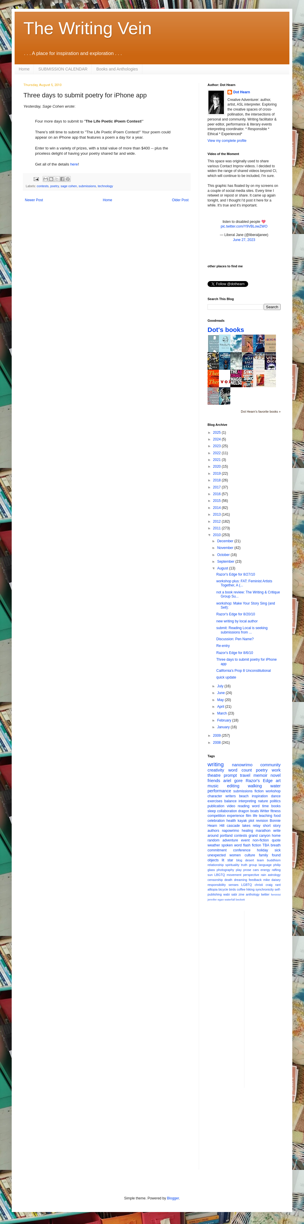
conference (242, 850)
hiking (250, 889)
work (276, 770)
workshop (273, 791)
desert (249, 860)
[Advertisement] (272, 998)
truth (244, 865)
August (223, 568)
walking (255, 786)
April (221, 707)
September (226, 562)
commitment (217, 850)
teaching (265, 816)
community (270, 764)
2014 (217, 508)
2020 (217, 466)
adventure (230, 840)
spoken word (231, 845)
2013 (217, 514)
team (260, 860)
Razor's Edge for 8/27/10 (235, 574)
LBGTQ (219, 875)
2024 (217, 439)
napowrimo (230, 831)
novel (276, 775)
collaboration (227, 811)
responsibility (217, 884)
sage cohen (69, 186)
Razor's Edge (259, 780)
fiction (259, 791)
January (224, 727)
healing (247, 831)
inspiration (260, 796)
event (245, 840)
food (277, 816)
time (265, 806)
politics (275, 801)
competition (216, 816)
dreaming (240, 880)
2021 (217, 460)
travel (245, 775)
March (222, 713)
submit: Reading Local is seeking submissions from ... (241, 630)
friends (214, 780)
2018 (217, 480)
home (276, 836)
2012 (217, 521)
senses (234, 884)
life (255, 816)
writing (216, 764)
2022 (217, 453)
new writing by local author (237, 621)
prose (247, 870)
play (239, 870)
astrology (274, 875)
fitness (275, 811)
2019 (217, 473)
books (276, 806)
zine (241, 894)
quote (276, 840)
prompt (230, 775)
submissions (87, 186)
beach (244, 796)
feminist (276, 894)
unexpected (217, 855)
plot (251, 821)
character (215, 796)
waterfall (229, 899)
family (263, 855)
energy (265, 870)
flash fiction (252, 845)
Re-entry (223, 646)
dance (276, 796)
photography (225, 870)
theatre (214, 775)
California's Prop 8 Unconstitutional (243, 671)
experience (235, 816)
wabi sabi (230, 894)
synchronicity (264, 889)
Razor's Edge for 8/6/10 (234, 653)
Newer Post (34, 200)
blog (239, 860)
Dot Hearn (241, 92)
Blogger (173, 1198)
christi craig (263, 884)
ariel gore (233, 780)
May (221, 700)
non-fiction (261, 840)
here (74, 164)
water (275, 786)
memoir (260, 775)
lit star (227, 860)
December (225, 541)
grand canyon (259, 836)
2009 (217, 736)
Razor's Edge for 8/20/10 (235, 614)
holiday (262, 850)
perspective (251, 875)
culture (250, 855)
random (214, 840)
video (231, 806)
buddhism (274, 860)
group (253, 865)
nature (263, 801)
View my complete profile (227, 141)
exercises (215, 801)
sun (210, 875)
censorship (215, 880)
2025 (217, 433)
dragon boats (248, 811)
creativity (216, 770)
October (224, 555)
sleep (212, 811)
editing (233, 786)
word (256, 806)
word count (240, 770)
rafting (276, 870)
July (220, 686)
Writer (265, 811)
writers (230, 796)
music (213, 786)
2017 (217, 487)
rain (263, 875)
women (235, 855)
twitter (265, 894)
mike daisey (272, 880)
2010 (217, 535)
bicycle (223, 889)
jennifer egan (216, 899)
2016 (217, 494)
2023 (217, 446)
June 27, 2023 (244, 240)
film (248, 816)
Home (24, 69)
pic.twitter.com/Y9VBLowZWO (244, 226)
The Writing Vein (87, 28)
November (225, 548)
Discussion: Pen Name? (235, 639)
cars (256, 870)
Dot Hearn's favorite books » (261, 411)
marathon (263, 831)
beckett (240, 899)
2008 (217, 743)
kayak (242, 821)
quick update (226, 677)
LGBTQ (246, 884)
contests (43, 186)
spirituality (232, 865)
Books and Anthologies (117, 69)
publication (216, 806)
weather (214, 845)
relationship (216, 865)
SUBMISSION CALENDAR (62, 69)
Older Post (180, 200)
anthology (253, 894)
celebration (216, 821)
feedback (255, 880)
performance (219, 791)
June (221, 693)
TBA (265, 845)
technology (105, 186)
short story (272, 826)
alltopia (212, 889)
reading (243, 806)
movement (234, 875)
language (265, 865)
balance (230, 801)
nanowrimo (242, 764)
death (228, 880)
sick (277, 850)
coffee (241, 889)
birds (232, 889)
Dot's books (226, 329)
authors (213, 831)
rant (278, 884)
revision (262, 821)
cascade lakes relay (243, 826)
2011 (217, 528)
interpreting (247, 801)
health (231, 821)
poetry (54, 186)
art (278, 780)
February (224, 720)
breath (276, 845)
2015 (217, 501)
